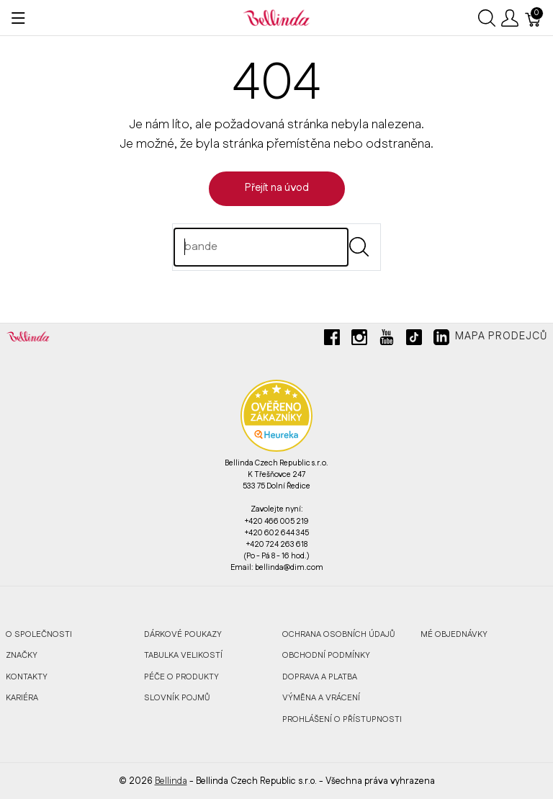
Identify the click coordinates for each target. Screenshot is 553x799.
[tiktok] (414, 343)
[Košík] (533, 18)
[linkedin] (441, 343)
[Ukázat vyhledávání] (486, 18)
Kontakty (27, 677)
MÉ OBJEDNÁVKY (454, 634)
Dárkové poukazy (183, 634)
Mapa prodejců (501, 336)
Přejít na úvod (277, 188)
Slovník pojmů (177, 698)
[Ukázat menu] (18, 18)
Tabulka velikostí (183, 655)
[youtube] (386, 343)
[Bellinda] (276, 17)
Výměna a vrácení (321, 698)
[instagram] (359, 343)
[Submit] (359, 246)
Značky (21, 655)
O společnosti (39, 634)
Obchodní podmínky (326, 655)
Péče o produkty (181, 677)
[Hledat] (261, 247)
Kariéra (22, 698)
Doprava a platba (319, 677)
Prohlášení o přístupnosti (342, 719)
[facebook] (332, 343)
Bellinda (171, 781)
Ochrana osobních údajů (338, 634)
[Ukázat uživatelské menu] (509, 18)
